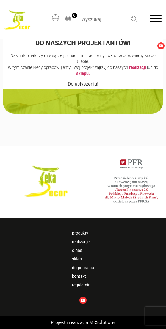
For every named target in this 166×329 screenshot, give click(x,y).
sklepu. (83, 73)
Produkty (80, 233)
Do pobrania (83, 267)
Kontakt (79, 276)
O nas (77, 250)
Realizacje (81, 241)
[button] (83, 322)
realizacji (137, 67)
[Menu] (155, 19)
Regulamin (81, 285)
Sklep (77, 259)
